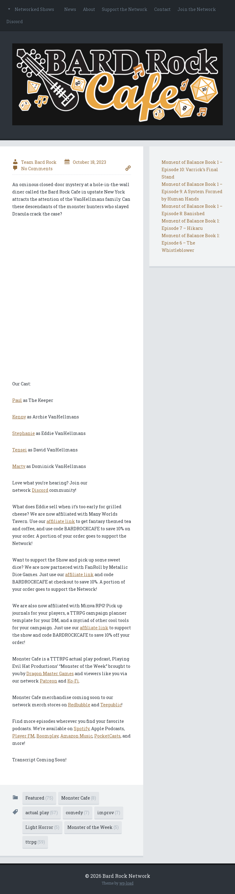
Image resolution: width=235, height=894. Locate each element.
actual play (41, 812)
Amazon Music (76, 736)
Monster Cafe (78, 798)
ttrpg (35, 842)
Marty (18, 466)
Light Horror (42, 827)
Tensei (19, 450)
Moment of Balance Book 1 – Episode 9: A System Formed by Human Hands (192, 191)
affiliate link (61, 521)
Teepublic (110, 705)
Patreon (48, 681)
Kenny (19, 417)
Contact (162, 9)
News (70, 9)
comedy (77, 812)
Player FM (23, 736)
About (89, 9)
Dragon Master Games (50, 673)
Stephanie (23, 433)
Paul (17, 400)
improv (108, 812)
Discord (14, 21)
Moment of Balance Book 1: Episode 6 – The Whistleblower (191, 243)
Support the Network (124, 9)
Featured (39, 798)
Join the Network (196, 9)
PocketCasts (107, 736)
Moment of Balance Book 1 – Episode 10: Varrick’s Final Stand (192, 169)
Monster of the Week (93, 827)
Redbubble (79, 705)
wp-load (126, 883)
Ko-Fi (73, 681)
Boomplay (47, 736)
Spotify (81, 728)
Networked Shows (34, 9)
